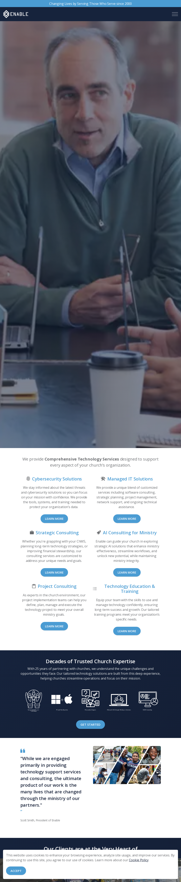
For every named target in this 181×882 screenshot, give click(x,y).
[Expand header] (175, 14)
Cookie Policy (139, 860)
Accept (16, 871)
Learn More (54, 519)
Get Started (90, 724)
